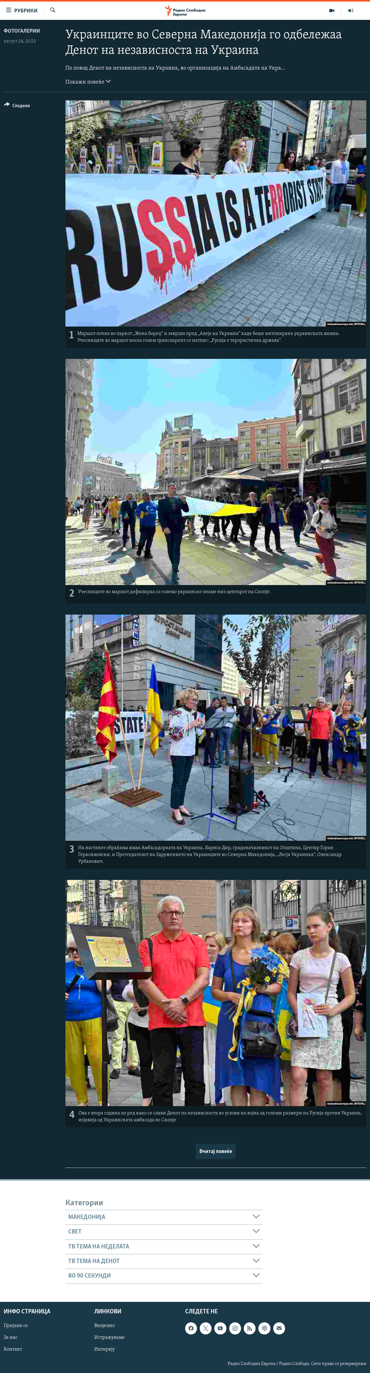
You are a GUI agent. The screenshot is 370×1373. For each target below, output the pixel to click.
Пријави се (16, 1325)
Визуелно (104, 1325)
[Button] (17, 106)
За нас (10, 1337)
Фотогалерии (22, 31)
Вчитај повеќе (215, 1152)
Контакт (13, 1349)
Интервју (104, 1349)
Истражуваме (109, 1337)
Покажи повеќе (88, 81)
